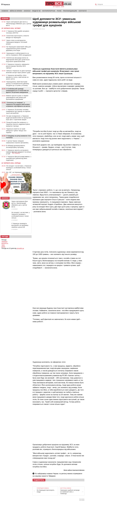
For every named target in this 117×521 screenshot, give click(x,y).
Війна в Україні (16, 11)
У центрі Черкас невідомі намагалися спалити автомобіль (17, 142)
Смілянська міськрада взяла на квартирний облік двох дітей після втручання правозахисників (18, 59)
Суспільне (68, 74)
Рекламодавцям (70, 11)
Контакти (83, 11)
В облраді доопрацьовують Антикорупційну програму (15, 146)
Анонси (27, 11)
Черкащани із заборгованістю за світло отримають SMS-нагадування (18, 54)
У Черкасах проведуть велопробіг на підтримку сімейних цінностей (19, 225)
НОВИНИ (5, 18)
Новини (5, 11)
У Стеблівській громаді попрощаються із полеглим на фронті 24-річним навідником (17, 90)
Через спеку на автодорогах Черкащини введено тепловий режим (16, 42)
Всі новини (16, 153)
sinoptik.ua (20, 248)
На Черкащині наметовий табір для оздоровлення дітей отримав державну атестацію (18, 48)
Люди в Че (36, 11)
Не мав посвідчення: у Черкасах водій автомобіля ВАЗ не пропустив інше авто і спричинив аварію (18, 117)
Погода (5, 236)
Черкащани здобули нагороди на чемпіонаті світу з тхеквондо (70, 491)
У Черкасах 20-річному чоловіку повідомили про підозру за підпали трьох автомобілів (18, 111)
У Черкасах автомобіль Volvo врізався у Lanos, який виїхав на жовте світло (17, 77)
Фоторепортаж (48, 11)
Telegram (52, 476)
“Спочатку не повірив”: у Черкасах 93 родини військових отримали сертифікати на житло (18, 104)
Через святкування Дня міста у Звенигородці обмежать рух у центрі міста (18, 23)
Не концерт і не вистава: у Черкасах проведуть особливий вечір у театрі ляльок (18, 167)
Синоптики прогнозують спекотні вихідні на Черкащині (17, 36)
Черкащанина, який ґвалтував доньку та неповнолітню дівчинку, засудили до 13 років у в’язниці (17, 83)
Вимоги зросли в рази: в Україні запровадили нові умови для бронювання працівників (17, 97)
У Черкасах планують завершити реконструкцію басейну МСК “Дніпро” (17, 66)
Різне (59, 11)
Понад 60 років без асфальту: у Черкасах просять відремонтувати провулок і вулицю (18, 124)
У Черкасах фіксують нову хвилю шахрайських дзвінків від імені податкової (17, 158)
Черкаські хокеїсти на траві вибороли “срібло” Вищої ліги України (16, 130)
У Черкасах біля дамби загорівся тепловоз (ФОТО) (17, 32)
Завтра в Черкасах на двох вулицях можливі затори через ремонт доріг (18, 71)
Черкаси (6, 4)
